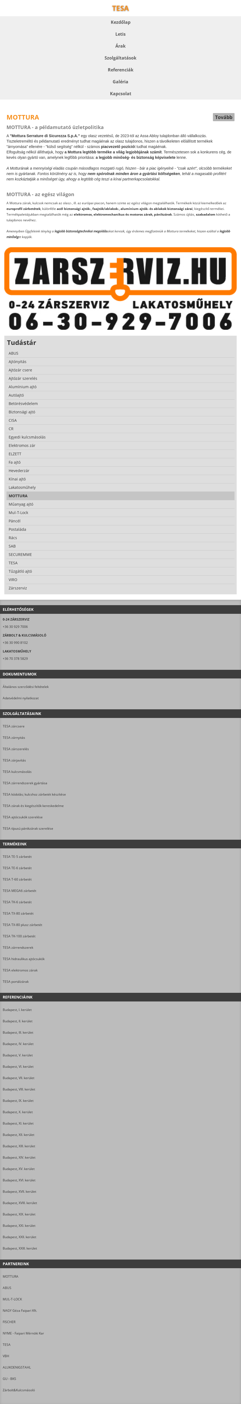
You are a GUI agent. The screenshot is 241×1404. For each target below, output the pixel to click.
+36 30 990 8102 (15, 642)
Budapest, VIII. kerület (19, 1089)
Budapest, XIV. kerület (19, 1157)
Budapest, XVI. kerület (19, 1180)
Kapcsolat (120, 94)
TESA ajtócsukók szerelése (23, 817)
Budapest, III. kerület (18, 1032)
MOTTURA (10, 1276)
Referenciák (120, 70)
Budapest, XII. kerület (18, 1134)
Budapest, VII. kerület (18, 1078)
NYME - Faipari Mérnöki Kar (23, 1333)
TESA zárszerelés (16, 749)
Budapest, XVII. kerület (19, 1191)
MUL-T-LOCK (12, 1299)
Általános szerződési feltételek (26, 686)
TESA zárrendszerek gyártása (25, 783)
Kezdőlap (120, 22)
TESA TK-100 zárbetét (19, 936)
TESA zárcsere (14, 726)
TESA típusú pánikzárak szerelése (28, 828)
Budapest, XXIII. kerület (20, 1248)
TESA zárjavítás (14, 760)
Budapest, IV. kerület (18, 1044)
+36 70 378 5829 (15, 658)
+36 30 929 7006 (15, 626)
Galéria (120, 82)
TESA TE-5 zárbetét (17, 856)
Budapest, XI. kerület (18, 1123)
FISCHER (9, 1322)
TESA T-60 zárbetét (17, 879)
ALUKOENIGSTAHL (17, 1367)
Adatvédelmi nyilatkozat (21, 698)
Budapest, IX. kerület (18, 1100)
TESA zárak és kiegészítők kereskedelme (33, 805)
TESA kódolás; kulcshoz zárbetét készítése (34, 794)
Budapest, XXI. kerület (19, 1225)
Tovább (223, 117)
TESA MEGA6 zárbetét (19, 890)
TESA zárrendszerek (18, 947)
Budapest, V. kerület (18, 1055)
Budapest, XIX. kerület (19, 1214)
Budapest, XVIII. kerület (20, 1203)
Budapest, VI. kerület (18, 1066)
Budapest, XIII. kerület (19, 1146)
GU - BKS (9, 1378)
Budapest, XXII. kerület (19, 1237)
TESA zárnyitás (14, 737)
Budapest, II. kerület (17, 1021)
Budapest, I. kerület (17, 1009)
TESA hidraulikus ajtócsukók (24, 959)
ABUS (7, 1288)
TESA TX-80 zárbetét (18, 913)
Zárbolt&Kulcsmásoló (19, 1390)
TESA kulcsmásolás (17, 771)
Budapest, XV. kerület (19, 1168)
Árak (120, 46)
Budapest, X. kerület (18, 1112)
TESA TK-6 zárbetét (17, 902)
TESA (7, 1344)
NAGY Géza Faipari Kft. (20, 1310)
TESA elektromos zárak (20, 970)
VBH (6, 1356)
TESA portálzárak (16, 981)
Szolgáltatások (120, 58)
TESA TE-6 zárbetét (17, 868)
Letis (120, 34)
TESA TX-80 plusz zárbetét (22, 924)
